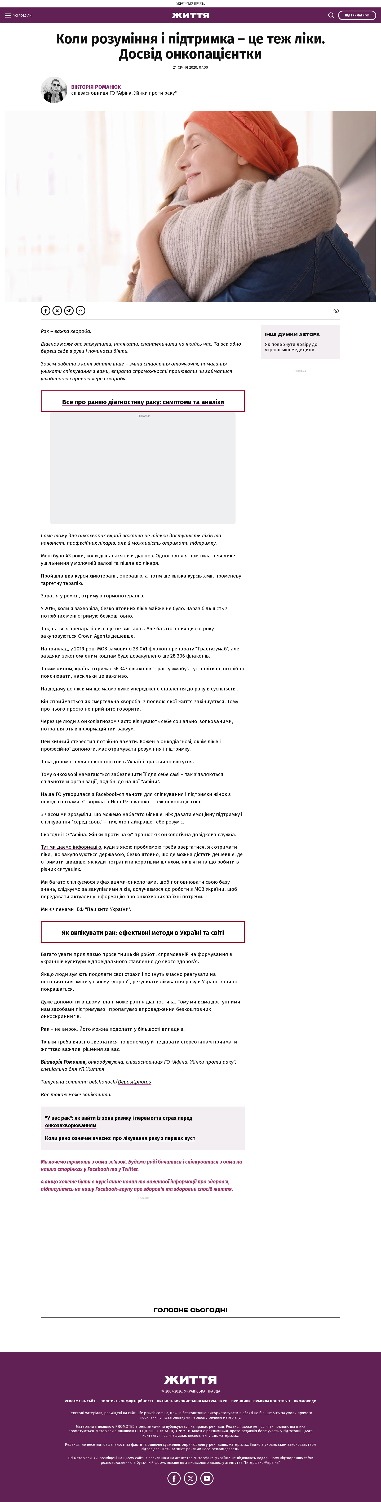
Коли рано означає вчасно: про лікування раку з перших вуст (120, 1138)
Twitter (130, 1169)
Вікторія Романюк (96, 87)
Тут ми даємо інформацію (71, 847)
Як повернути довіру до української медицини (291, 347)
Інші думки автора (292, 334)
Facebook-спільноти (119, 794)
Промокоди (305, 1401)
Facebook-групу (114, 1189)
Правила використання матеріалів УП (192, 1401)
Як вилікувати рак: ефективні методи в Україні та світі (143, 932)
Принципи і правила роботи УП (260, 1401)
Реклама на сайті (80, 1401)
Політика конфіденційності (126, 1401)
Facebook (98, 1169)
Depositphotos (134, 1082)
